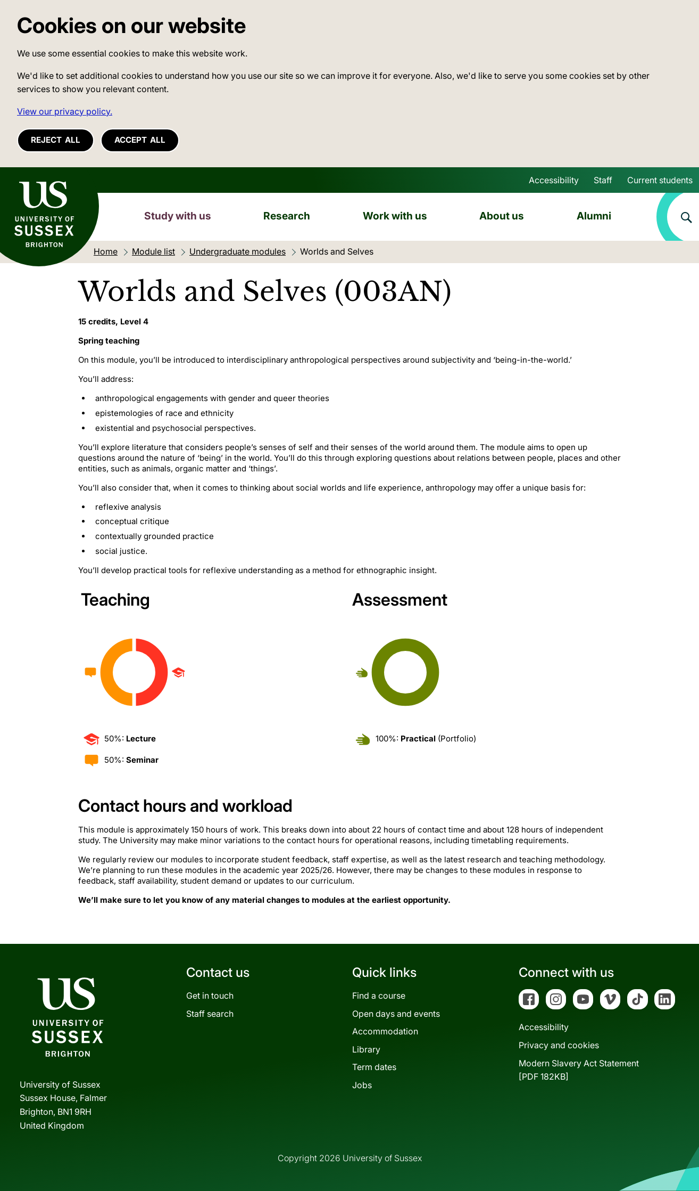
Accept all (139, 140)
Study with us (177, 215)
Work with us (395, 215)
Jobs (362, 1085)
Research (286, 215)
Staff (603, 180)
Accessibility (554, 180)
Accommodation (385, 1031)
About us (501, 215)
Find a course (378, 995)
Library (366, 1049)
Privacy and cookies (559, 1045)
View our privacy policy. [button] (64, 111)
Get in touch (210, 995)
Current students (660, 180)
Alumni (594, 215)
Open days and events (396, 1013)
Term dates (374, 1067)
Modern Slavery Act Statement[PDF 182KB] (579, 1070)
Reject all (55, 140)
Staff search (210, 1013)
